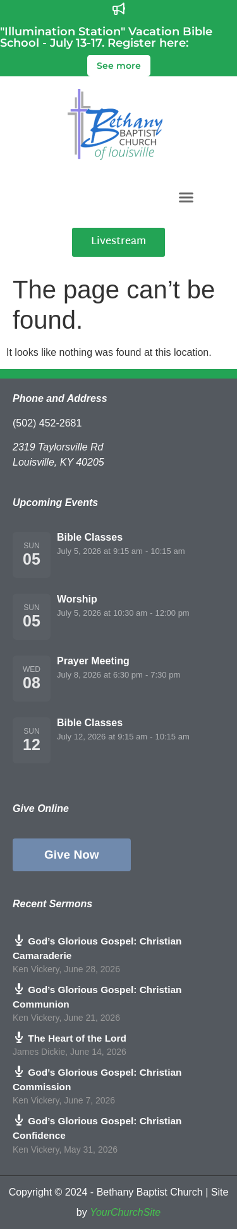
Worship (77, 599)
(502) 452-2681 (47, 423)
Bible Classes (90, 537)
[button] (186, 197)
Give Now (71, 854)
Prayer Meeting (93, 661)
